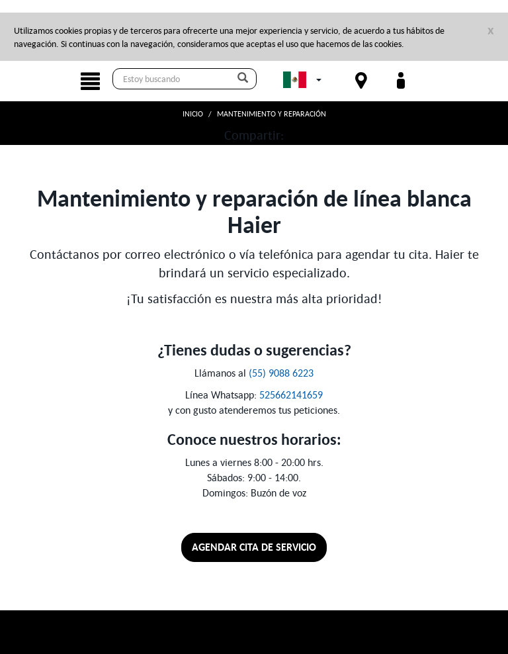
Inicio (193, 113)
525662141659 (291, 394)
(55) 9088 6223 (281, 372)
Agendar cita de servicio (254, 547)
